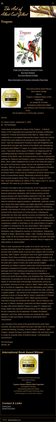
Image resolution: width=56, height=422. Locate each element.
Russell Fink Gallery (8, 408)
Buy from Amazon (28, 73)
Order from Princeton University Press (28, 70)
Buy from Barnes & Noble (28, 75)
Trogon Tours (6, 406)
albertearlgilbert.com (14, 420)
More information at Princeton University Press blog (28, 80)
